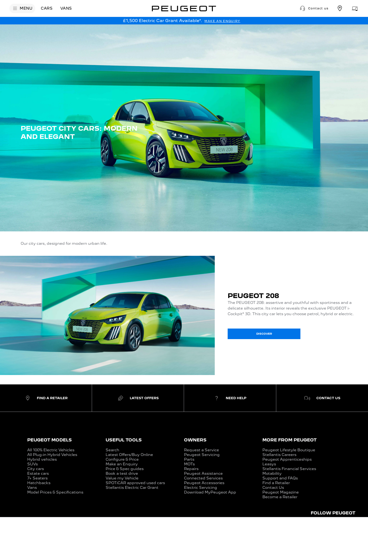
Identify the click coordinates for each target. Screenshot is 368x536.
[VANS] (66, 8)
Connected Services (203, 478)
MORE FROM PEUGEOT (289, 439)
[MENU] (22, 8)
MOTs (189, 464)
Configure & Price (122, 459)
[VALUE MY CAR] (132, 527)
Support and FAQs (280, 478)
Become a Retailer (279, 497)
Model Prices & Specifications (55, 492)
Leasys (269, 464)
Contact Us (273, 487)
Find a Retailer (276, 483)
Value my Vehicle (122, 478)
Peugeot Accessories (204, 483)
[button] (314, 8)
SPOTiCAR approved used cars (135, 483)
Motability (272, 473)
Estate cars (38, 473)
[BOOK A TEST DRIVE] (282, 526)
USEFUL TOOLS (124, 439)
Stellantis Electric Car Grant (132, 487)
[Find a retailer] (340, 8)
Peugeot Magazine (280, 492)
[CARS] (47, 8)
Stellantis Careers (279, 454)
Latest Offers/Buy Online (129, 454)
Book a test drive (122, 473)
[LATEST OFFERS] (97, 527)
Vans (32, 487)
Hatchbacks (38, 483)
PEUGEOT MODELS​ (49, 439)
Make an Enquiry (122, 464)
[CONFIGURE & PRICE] (338, 526)
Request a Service (201, 450)
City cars (35, 469)
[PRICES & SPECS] (60, 527)
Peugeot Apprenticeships (287, 459)
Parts (189, 459)
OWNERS (195, 439)
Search (112, 450)
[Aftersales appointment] (355, 8)
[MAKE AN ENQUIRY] (222, 21)
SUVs (32, 464)
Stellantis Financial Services (289, 469)
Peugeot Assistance (203, 473)
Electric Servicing (200, 487)
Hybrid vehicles (42, 459)
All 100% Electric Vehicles (50, 450)
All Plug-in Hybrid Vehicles (52, 454)
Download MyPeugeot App (210, 492)
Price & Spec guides (125, 469)
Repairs (191, 469)
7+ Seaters (37, 478)
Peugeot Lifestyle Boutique (288, 450)
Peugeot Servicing (202, 454)
